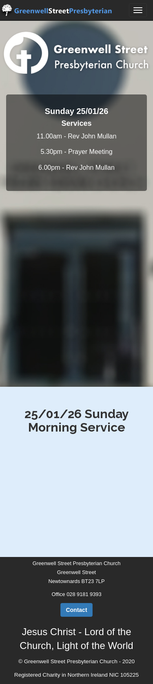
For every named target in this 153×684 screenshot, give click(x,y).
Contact (76, 610)
